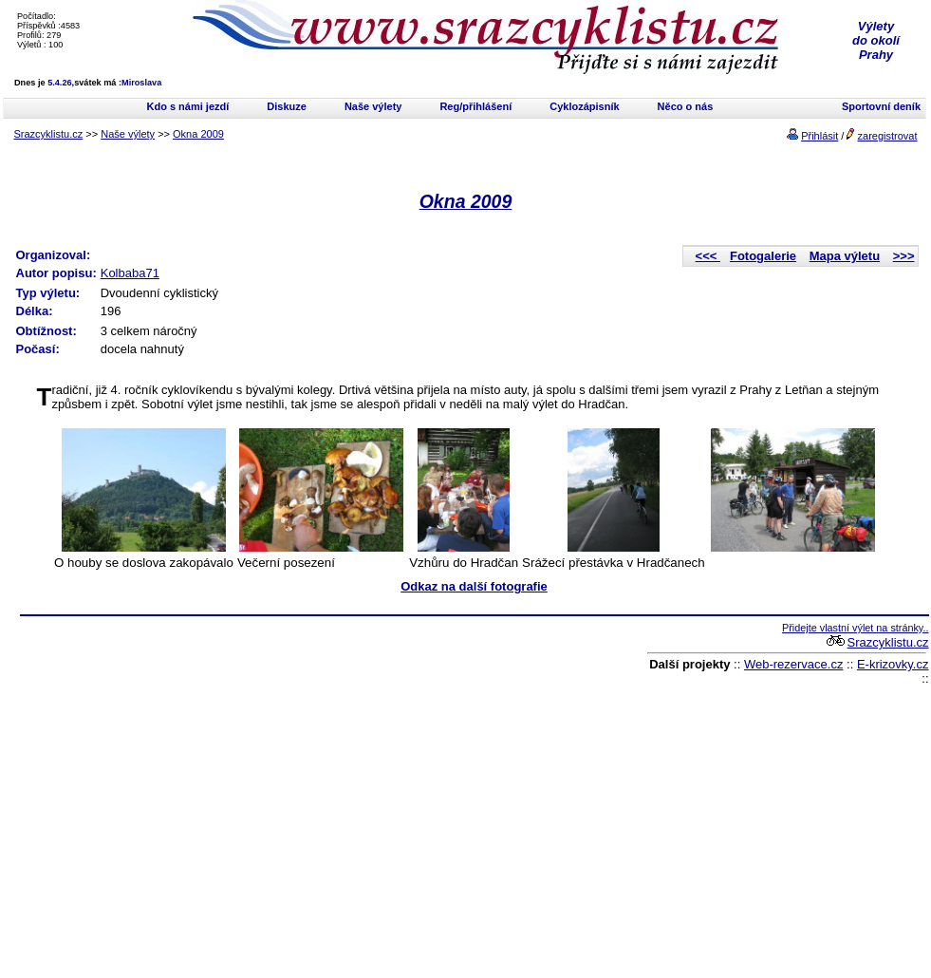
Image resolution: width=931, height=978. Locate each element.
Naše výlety (373, 106)
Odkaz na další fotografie (474, 586)
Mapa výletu (845, 256)
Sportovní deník (881, 106)
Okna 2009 (198, 134)
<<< (708, 256)
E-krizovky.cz (893, 664)
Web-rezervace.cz (794, 664)
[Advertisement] (183, 800)
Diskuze (287, 106)
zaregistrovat (888, 135)
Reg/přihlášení (475, 106)
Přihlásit (819, 135)
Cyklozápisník (584, 106)
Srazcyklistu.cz (49, 134)
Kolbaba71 (130, 273)
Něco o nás (686, 106)
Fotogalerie (763, 256)
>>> (904, 256)
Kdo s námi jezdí (188, 106)
